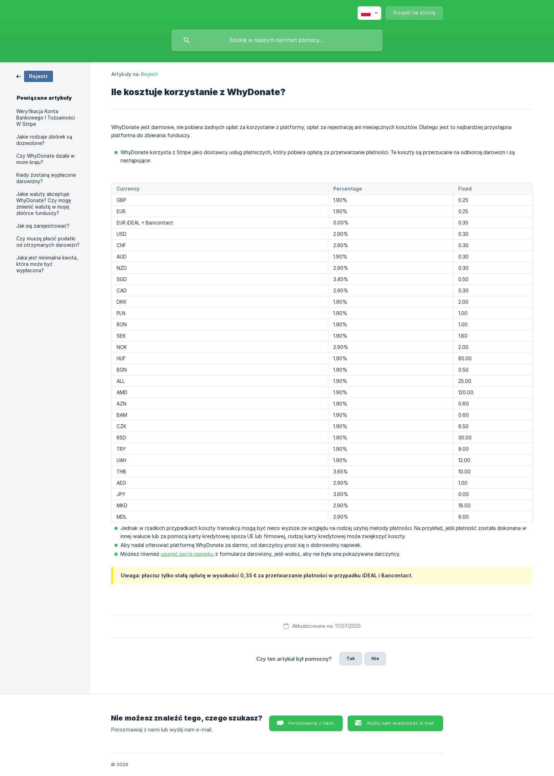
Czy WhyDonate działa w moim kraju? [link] (45, 159)
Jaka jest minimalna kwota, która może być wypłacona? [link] (47, 264)
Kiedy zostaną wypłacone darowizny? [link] (46, 178)
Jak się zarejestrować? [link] (42, 226)
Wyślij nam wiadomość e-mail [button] (400, 723)
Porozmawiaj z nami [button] (311, 723)
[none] (369, 13)
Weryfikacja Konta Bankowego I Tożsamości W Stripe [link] (45, 118)
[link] (34, 75)
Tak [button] (350, 658)
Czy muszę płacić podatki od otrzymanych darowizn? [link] (47, 242)
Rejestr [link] (149, 74)
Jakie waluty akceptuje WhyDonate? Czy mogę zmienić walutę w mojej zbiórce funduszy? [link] (43, 203)
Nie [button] (375, 658)
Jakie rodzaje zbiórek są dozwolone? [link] (44, 140)
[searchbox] (277, 40)
